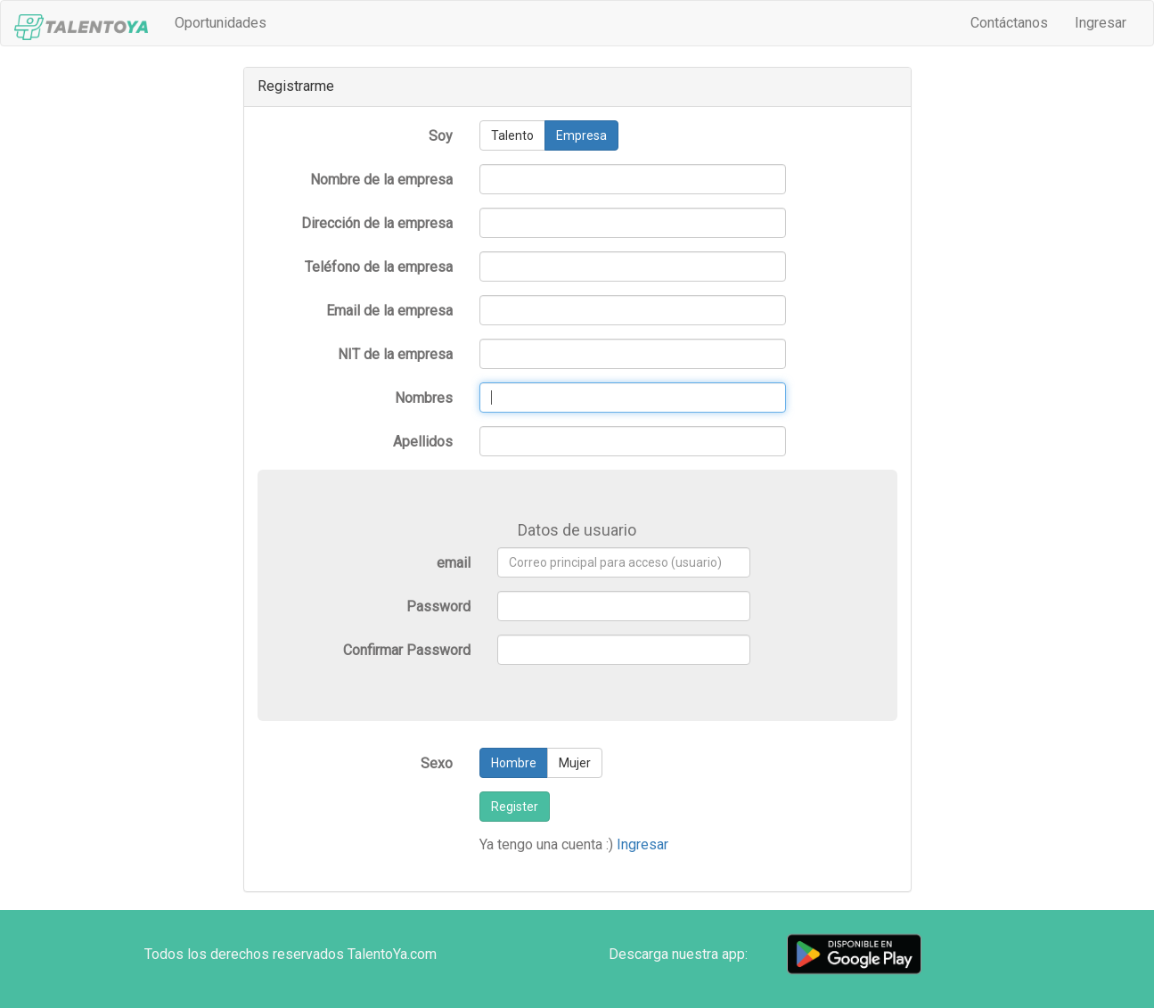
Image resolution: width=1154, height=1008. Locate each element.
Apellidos (423, 441)
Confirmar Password (407, 650)
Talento (512, 135)
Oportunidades (227, 22)
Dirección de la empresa (377, 223)
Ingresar (1100, 22)
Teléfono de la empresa (379, 266)
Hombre (513, 763)
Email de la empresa (389, 310)
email (454, 562)
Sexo (437, 763)
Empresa (581, 135)
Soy (441, 135)
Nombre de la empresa (381, 179)
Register (514, 806)
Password (438, 606)
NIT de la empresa (395, 354)
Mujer (575, 763)
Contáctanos (1009, 22)
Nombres (424, 397)
